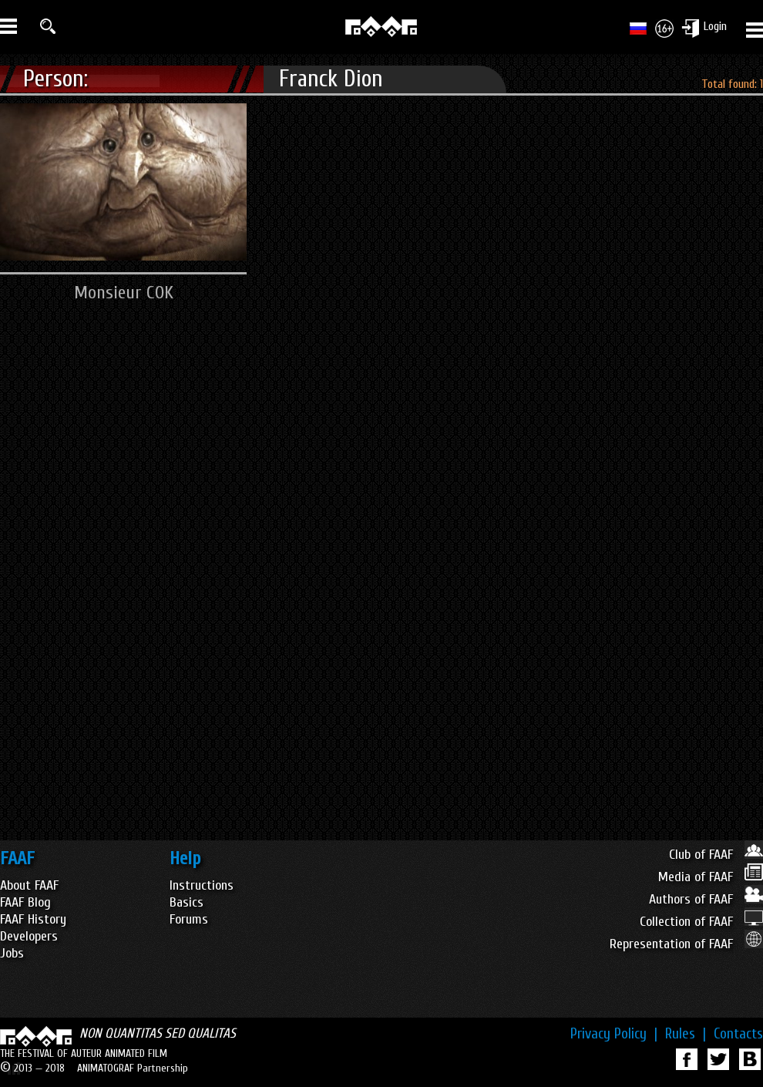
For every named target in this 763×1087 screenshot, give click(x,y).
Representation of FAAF (686, 944)
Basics (186, 902)
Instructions (202, 885)
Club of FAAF (716, 854)
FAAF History (33, 919)
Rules (685, 1033)
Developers (29, 936)
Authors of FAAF (706, 899)
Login (715, 26)
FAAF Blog (25, 902)
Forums (189, 919)
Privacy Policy (613, 1033)
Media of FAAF (710, 877)
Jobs (12, 953)
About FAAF (29, 885)
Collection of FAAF (701, 922)
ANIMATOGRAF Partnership (132, 1068)
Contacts (738, 1033)
